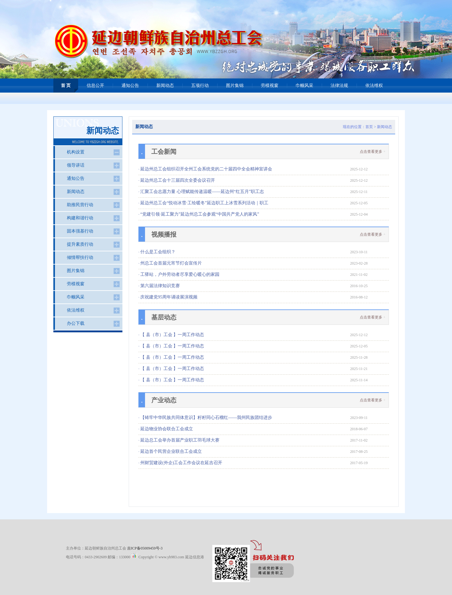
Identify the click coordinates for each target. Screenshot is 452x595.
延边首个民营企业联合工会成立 (171, 451)
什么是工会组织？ (157, 251)
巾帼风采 (304, 85)
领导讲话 (75, 165)
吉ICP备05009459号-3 (145, 548)
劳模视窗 (269, 85)
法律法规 (339, 85)
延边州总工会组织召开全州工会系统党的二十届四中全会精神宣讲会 (206, 169)
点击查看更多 (371, 151)
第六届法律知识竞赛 (160, 285)
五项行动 (200, 85)
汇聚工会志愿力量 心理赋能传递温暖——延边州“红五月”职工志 (202, 191)
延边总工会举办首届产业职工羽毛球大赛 (179, 440)
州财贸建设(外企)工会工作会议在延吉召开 (181, 462)
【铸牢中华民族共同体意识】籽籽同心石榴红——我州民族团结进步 (206, 417)
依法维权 (374, 85)
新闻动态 (165, 85)
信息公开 (95, 85)
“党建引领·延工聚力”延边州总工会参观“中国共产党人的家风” (199, 214)
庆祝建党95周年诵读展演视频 (168, 297)
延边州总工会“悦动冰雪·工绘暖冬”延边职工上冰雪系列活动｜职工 (204, 203)
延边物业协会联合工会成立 (166, 428)
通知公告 (130, 85)
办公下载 (75, 323)
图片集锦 (235, 85)
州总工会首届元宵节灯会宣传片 (171, 263)
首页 (369, 127)
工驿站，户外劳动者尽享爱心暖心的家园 (179, 274)
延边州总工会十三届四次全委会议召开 (177, 180)
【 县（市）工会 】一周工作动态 (172, 334)
